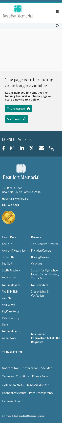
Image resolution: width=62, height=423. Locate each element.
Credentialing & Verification (39, 293)
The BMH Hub (10, 291)
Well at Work (9, 338)
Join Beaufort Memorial (44, 244)
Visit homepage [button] (18, 108)
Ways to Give (9, 277)
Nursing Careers (40, 257)
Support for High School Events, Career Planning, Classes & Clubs (45, 274)
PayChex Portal (10, 311)
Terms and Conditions (15, 376)
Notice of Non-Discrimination (20, 368)
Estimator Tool (11, 401)
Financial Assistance (14, 393)
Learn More (9, 237)
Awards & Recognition (14, 250)
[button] (58, 11)
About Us (7, 244)
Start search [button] (16, 119)
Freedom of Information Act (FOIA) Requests (45, 338)
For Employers (11, 331)
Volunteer (36, 263)
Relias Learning (10, 318)
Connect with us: (17, 139)
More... (5, 324)
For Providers (39, 285)
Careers (36, 237)
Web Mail (7, 298)
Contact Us (8, 257)
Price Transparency (41, 393)
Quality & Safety (11, 270)
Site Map (46, 368)
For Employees (11, 285)
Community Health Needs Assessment (25, 384)
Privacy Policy (40, 376)
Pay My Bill (8, 263)
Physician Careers (41, 250)
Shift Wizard (9, 305)
